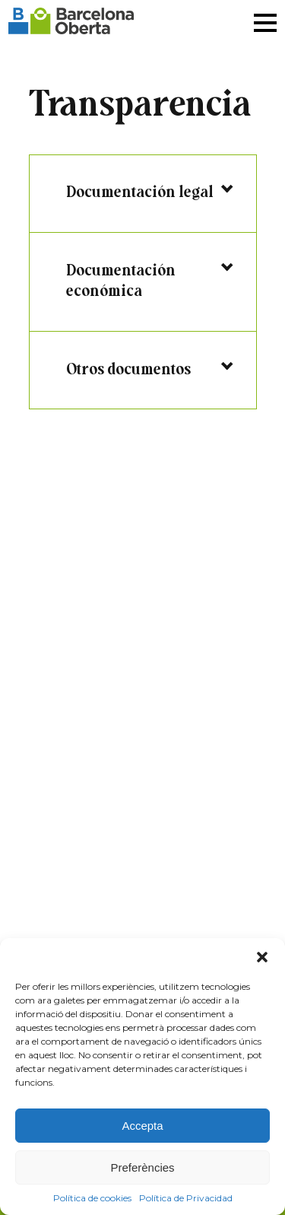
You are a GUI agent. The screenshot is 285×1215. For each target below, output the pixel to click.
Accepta (142, 1125)
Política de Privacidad (186, 1198)
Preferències (142, 1167)
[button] (262, 957)
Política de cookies (92, 1198)
